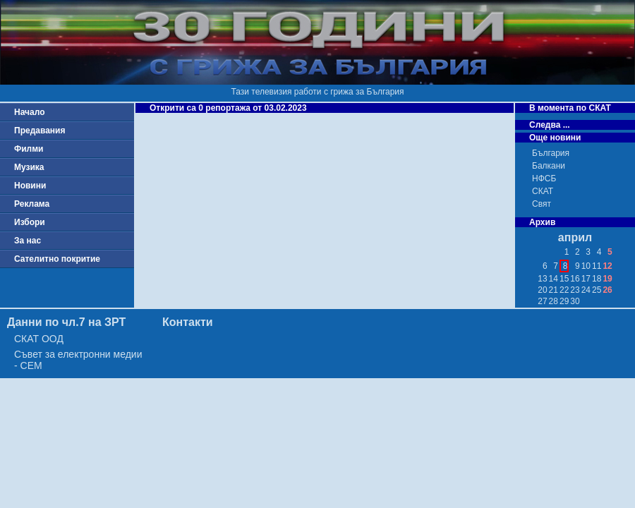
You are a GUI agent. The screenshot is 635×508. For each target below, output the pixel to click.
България (550, 153)
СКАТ (542, 191)
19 (607, 279)
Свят (541, 204)
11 (596, 266)
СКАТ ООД (39, 338)
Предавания (39, 130)
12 (607, 266)
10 (586, 266)
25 (596, 290)
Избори (29, 222)
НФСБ (544, 178)
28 (553, 301)
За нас (27, 241)
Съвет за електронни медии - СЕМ (78, 360)
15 (564, 279)
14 (553, 279)
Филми (29, 149)
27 (542, 301)
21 (553, 290)
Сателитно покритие (57, 259)
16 (574, 279)
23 (574, 290)
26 (607, 290)
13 (542, 279)
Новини (30, 185)
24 (586, 290)
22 (564, 290)
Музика (29, 167)
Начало (29, 112)
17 (586, 279)
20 (542, 290)
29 (564, 301)
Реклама (31, 204)
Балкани (548, 166)
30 (574, 301)
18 (596, 279)
